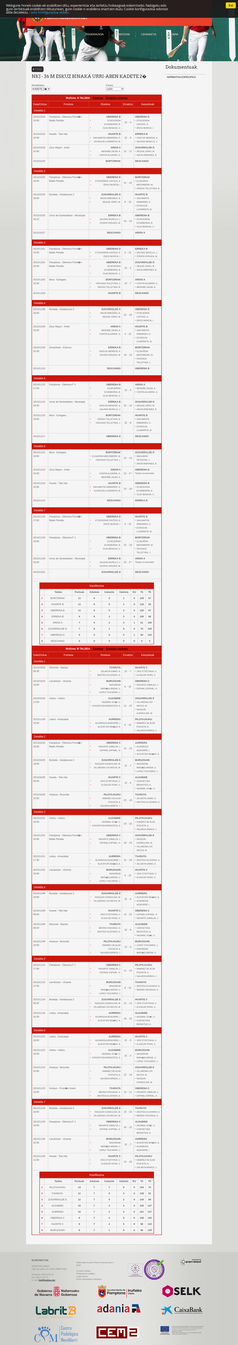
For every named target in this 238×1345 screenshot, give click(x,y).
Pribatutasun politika (85, 1273)
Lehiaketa (148, 34)
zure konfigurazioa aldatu (50, 12)
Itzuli (38, 69)
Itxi (231, 5)
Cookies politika (83, 1271)
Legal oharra (82, 1276)
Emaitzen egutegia (117, 97)
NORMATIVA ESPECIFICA (181, 77)
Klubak (172, 34)
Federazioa (95, 34)
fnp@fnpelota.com (46, 1280)
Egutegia (98, 97)
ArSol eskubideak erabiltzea (89, 1279)
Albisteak (122, 34)
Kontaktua (197, 34)
